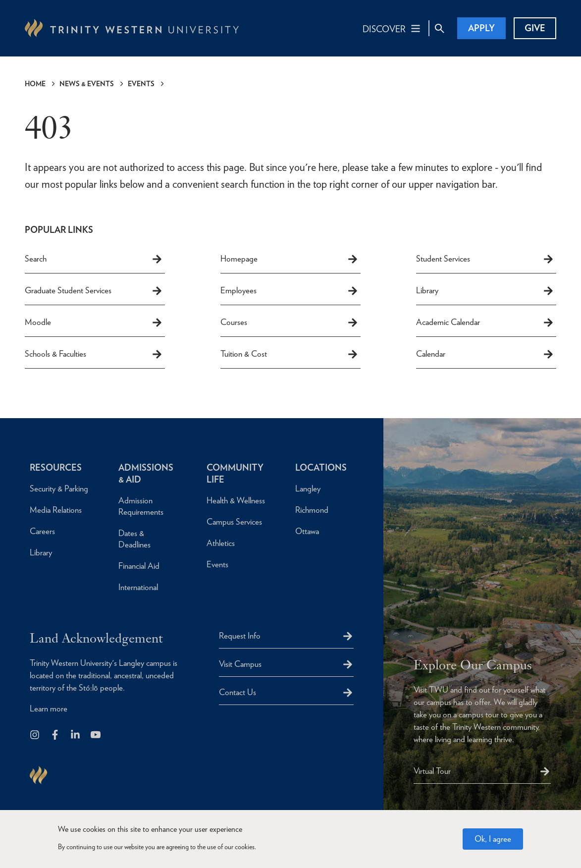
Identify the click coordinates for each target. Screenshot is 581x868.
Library (485, 291)
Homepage (289, 259)
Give (535, 28)
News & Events (86, 84)
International (138, 587)
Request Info (240, 636)
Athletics (221, 543)
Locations (321, 467)
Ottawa (307, 531)
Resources (56, 467)
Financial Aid (138, 566)
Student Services (485, 259)
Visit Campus (240, 664)
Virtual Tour (432, 771)
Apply (481, 28)
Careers (42, 531)
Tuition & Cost (289, 354)
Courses (289, 322)
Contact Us (237, 692)
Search (94, 259)
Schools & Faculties (94, 354)
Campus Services (234, 522)
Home (35, 84)
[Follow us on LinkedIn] (76, 735)
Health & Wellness (236, 500)
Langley (307, 488)
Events (141, 84)
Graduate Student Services (94, 291)
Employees (289, 291)
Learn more (48, 708)
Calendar (485, 354)
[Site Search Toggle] (439, 28)
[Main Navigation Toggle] (392, 28)
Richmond (311, 510)
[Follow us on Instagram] (35, 735)
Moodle (94, 322)
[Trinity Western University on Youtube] (96, 735)
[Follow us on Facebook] (55, 735)
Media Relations (56, 510)
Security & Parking (59, 488)
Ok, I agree (493, 839)
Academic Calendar (485, 322)
